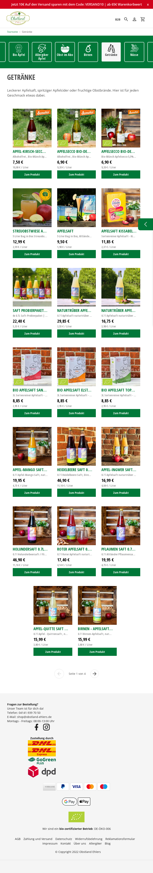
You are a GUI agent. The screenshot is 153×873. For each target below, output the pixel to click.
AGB (18, 839)
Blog (108, 843)
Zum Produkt (32, 174)
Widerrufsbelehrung (88, 839)
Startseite (12, 31)
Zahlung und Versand (38, 839)
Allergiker (95, 843)
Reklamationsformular (120, 839)
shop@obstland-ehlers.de (34, 717)
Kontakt (66, 843)
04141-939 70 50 (29, 713)
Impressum (50, 843)
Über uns (80, 843)
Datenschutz (63, 839)
